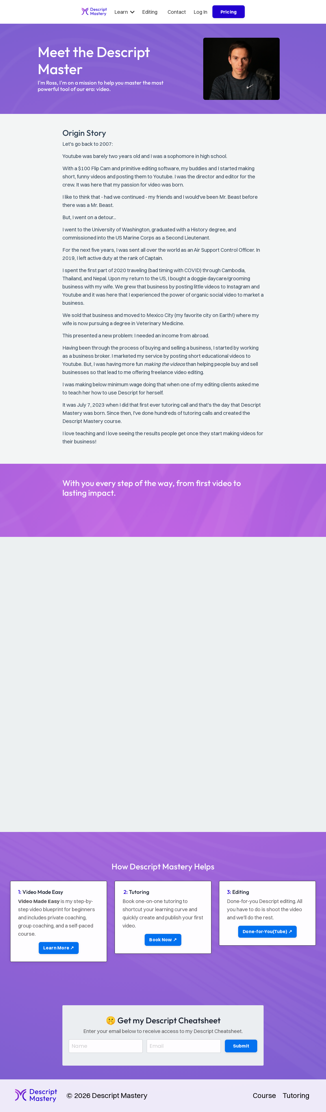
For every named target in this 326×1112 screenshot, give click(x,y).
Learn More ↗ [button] (58, 968)
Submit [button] (241, 1065)
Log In (200, 12)
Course (264, 1095)
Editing (149, 12)
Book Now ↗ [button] (163, 960)
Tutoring (296, 1095)
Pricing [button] (229, 12)
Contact (177, 12)
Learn (124, 12)
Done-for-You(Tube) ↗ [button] (267, 952)
